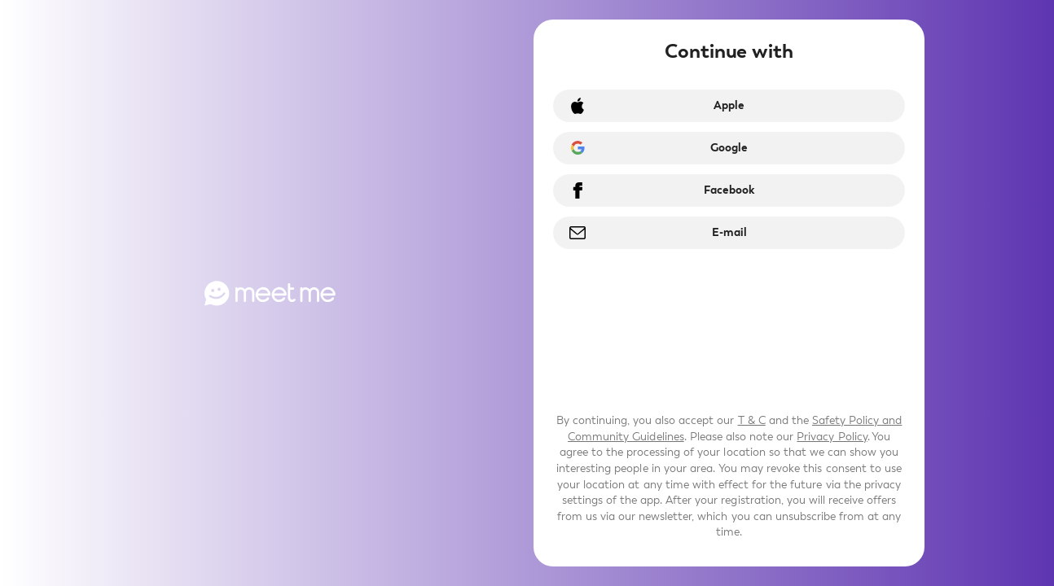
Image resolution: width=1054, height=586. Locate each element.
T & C (752, 420)
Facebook (729, 190)
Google (729, 148)
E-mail (729, 232)
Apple (729, 105)
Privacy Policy (832, 437)
